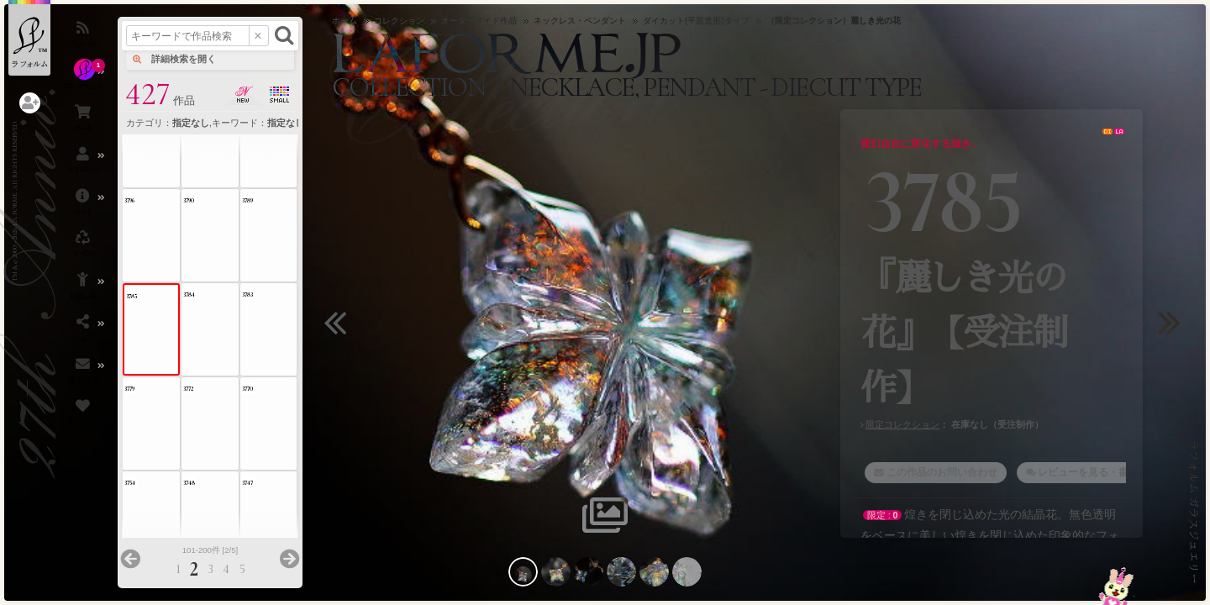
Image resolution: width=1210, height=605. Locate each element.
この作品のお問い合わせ (941, 472)
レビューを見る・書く (1088, 472)
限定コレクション (902, 424)
